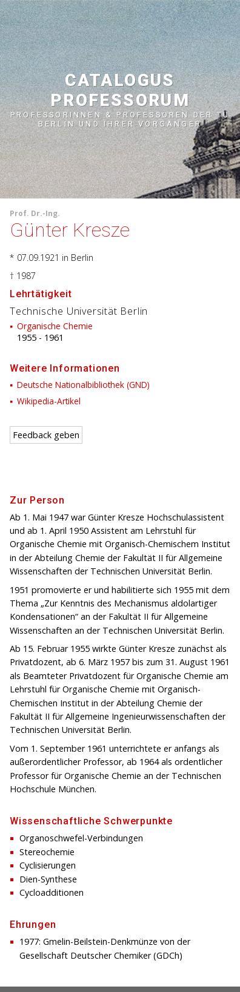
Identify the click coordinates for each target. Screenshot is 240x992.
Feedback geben (46, 435)
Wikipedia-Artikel (49, 401)
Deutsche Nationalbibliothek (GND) (83, 384)
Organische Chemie (55, 326)
